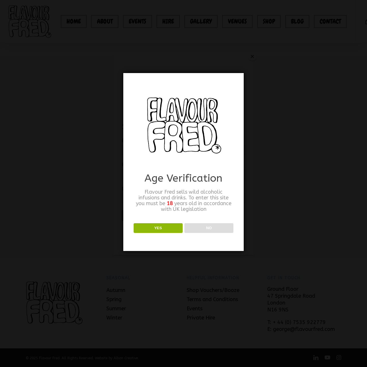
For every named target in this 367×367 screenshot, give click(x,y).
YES (158, 228)
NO (209, 228)
